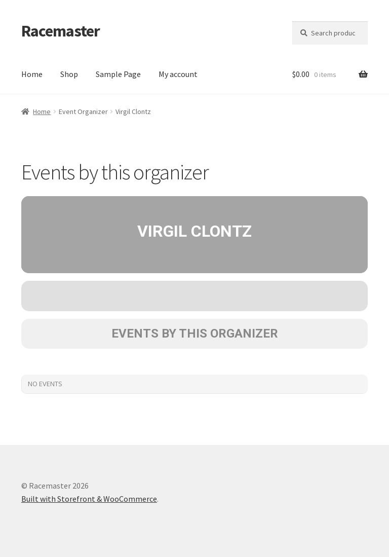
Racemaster (60, 31)
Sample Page (118, 74)
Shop (69, 74)
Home (32, 74)
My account (178, 74)
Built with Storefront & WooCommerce (89, 499)
